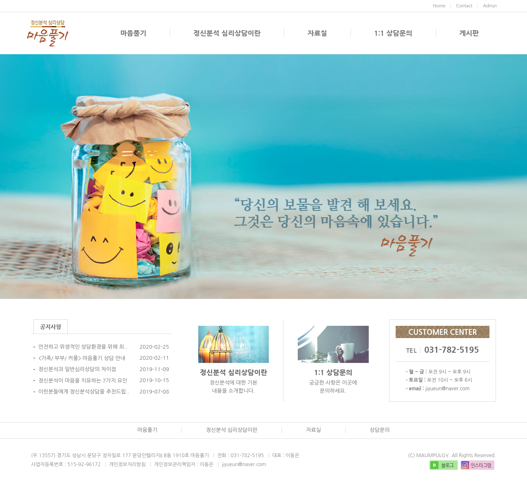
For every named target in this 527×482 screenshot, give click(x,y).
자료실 (317, 33)
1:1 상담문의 (393, 33)
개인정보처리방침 (127, 464)
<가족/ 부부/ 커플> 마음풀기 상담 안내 (81, 358)
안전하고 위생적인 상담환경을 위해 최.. (82, 346)
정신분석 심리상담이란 (227, 33)
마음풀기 (133, 33)
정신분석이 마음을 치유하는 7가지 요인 (82, 380)
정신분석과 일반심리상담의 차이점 (77, 369)
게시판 (469, 33)
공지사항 (50, 326)
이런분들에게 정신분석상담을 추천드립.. (83, 391)
